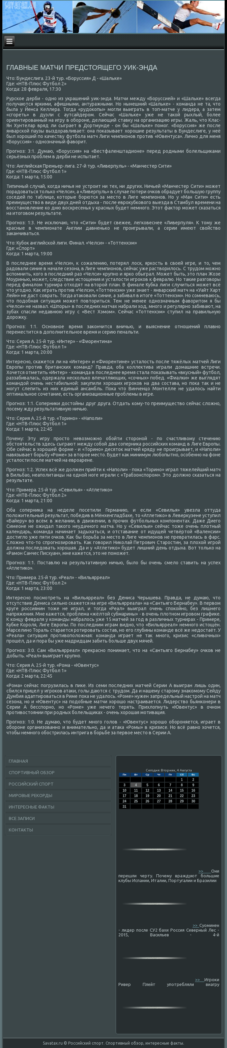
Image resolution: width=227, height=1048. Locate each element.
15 (181, 790)
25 (136, 801)
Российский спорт (31, 784)
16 (193, 790)
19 (147, 796)
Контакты (21, 829)
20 (159, 796)
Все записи (22, 818)
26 (147, 801)
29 (181, 801)
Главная (18, 761)
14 (170, 790)
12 (147, 790)
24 (124, 801)
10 (124, 790)
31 (124, 807)
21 (170, 796)
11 (136, 790)
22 (181, 796)
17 (124, 796)
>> (204, 871)
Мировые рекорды (30, 795)
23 (193, 796)
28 (170, 801)
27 (159, 801)
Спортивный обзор (32, 772)
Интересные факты (31, 806)
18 (136, 796)
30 (193, 801)
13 (159, 790)
